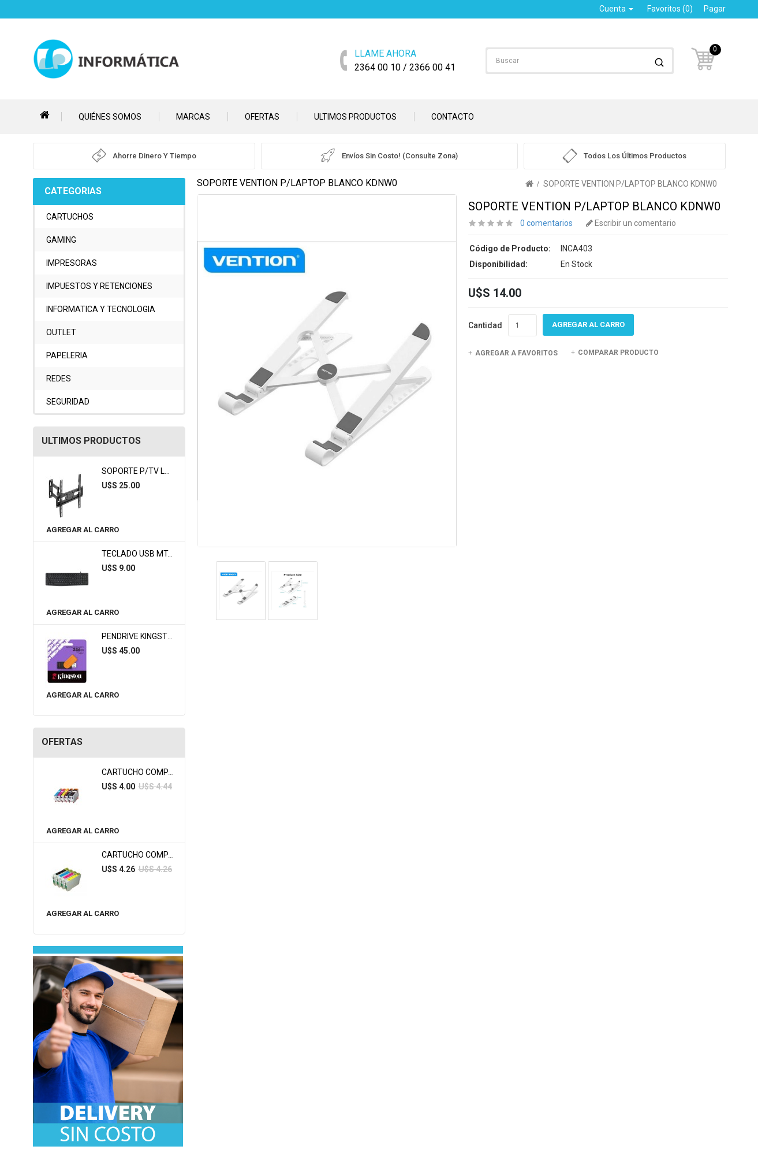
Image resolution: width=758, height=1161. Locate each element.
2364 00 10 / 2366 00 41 (404, 60)
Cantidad (485, 325)
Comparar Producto (615, 352)
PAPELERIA (67, 355)
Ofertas (262, 116)
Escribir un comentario (631, 223)
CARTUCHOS (70, 216)
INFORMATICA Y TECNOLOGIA (100, 309)
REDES (58, 378)
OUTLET (61, 332)
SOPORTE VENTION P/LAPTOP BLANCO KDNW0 (630, 183)
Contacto (452, 116)
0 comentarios (546, 223)
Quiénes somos (110, 116)
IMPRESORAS (71, 263)
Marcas (193, 116)
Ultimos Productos (355, 116)
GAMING (61, 239)
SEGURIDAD (67, 401)
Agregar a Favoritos (513, 353)
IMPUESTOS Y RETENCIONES (99, 286)
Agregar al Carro (82, 529)
